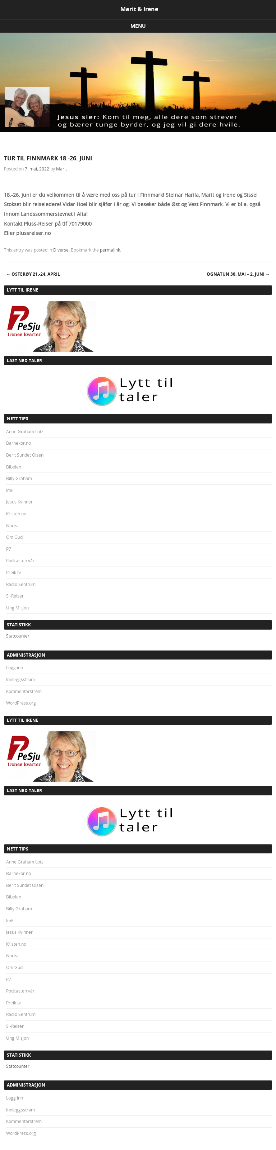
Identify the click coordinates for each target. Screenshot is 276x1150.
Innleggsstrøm (20, 679)
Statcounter (17, 636)
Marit (61, 169)
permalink (110, 250)
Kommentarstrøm (24, 691)
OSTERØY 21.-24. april (33, 274)
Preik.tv (13, 572)
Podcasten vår (20, 560)
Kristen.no (16, 513)
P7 (8, 549)
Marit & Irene (139, 9)
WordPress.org (21, 703)
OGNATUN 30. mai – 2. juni (238, 274)
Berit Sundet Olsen (24, 455)
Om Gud (14, 537)
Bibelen (13, 467)
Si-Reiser (15, 596)
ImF (9, 490)
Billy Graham (19, 478)
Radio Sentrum (21, 584)
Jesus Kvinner (19, 502)
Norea (12, 525)
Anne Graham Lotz (24, 431)
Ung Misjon (17, 607)
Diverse (61, 250)
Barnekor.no (18, 443)
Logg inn (14, 667)
